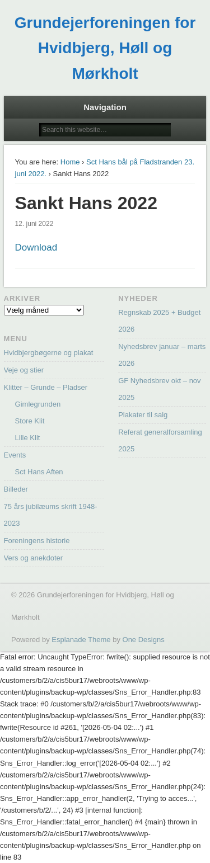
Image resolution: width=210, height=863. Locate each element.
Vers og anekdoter (33, 558)
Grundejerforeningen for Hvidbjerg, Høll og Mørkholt (105, 48)
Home (70, 162)
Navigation (105, 107)
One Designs (144, 639)
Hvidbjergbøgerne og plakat (49, 352)
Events (15, 455)
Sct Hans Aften (39, 472)
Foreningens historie (37, 540)
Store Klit (30, 421)
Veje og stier (24, 370)
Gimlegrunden (38, 404)
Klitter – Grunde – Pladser (46, 387)
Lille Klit (27, 437)
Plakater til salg (142, 415)
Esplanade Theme (81, 639)
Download (36, 247)
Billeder (16, 489)
